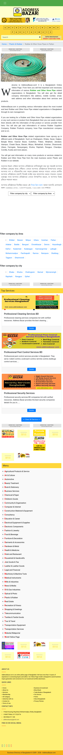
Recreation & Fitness (12, 605)
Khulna (19, 272)
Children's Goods (11, 499)
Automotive (9, 479)
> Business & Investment (40, 688)
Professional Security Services (19, 393)
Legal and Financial (12, 570)
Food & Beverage (11, 534)
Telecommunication (12, 613)
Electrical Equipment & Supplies (17, 523)
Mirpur (28, 240)
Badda (16, 244)
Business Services (11, 491)
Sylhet (27, 276)
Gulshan (44, 240)
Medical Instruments (12, 578)
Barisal (40, 272)
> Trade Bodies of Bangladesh (42, 692)
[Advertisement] (31, 215)
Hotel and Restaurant (12, 554)
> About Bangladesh (39, 699)
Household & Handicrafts (14, 558)
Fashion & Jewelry (11, 530)
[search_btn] (40, 37)
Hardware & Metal (11, 546)
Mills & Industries (11, 582)
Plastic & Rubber (11, 597)
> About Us (5, 690)
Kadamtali (17, 249)
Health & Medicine (11, 550)
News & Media (10, 586)
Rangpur (18, 276)
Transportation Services (14, 629)
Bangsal (25, 244)
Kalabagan (28, 249)
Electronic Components (13, 527)
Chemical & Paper (11, 495)
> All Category (6, 697)
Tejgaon (9, 258)
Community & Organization (15, 503)
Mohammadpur (12, 253)
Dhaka (11, 272)
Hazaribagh (56, 244)
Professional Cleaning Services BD (21, 313)
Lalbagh (53, 249)
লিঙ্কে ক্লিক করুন (37, 185)
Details (31, 328)
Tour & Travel (9, 621)
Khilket (12, 240)
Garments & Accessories (14, 542)
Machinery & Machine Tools (15, 574)
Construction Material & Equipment (18, 511)
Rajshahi (9, 276)
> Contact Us (5, 701)
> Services (5, 692)
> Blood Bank (37, 690)
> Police (35, 697)
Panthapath (25, 253)
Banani (20, 240)
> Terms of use (6, 703)
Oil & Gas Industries (12, 590)
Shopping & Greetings (13, 609)
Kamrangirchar (41, 249)
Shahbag (54, 253)
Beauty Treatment (11, 483)
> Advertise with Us (7, 699)
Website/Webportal (12, 633)
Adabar (8, 244)
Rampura (44, 253)
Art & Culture (9, 475)
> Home (4, 688)
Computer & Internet (12, 507)
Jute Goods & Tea (11, 562)
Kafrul (8, 249)
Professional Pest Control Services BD (23, 352)
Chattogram (30, 272)
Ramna (35, 253)
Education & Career (12, 519)
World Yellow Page (12, 637)
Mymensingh (51, 272)
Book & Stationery (11, 487)
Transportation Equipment (15, 625)
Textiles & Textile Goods (14, 617)
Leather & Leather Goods (14, 566)
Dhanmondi (19, 258)
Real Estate (9, 601)
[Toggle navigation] (5, 3)
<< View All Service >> (31, 419)
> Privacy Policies (38, 701)
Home (4, 44)
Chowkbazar (36, 244)
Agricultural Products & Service (16, 471)
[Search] (20, 37)
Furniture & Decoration (13, 538)
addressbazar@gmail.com (11, 719)
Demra (46, 244)
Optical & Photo (10, 594)
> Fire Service (37, 694)
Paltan (53, 240)
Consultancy (9, 515)
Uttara (36, 240)
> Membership (6, 694)
